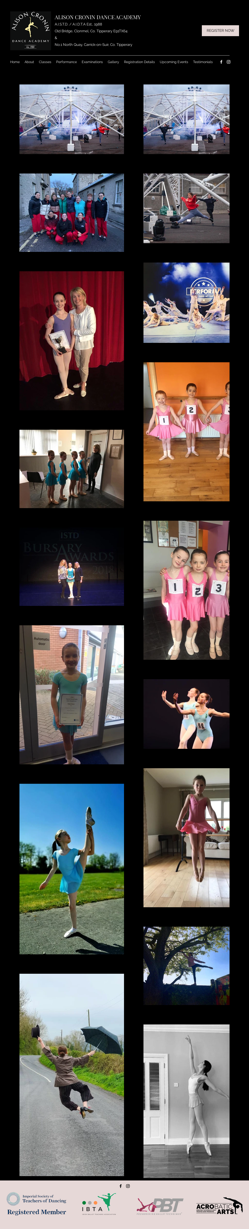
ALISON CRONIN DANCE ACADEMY (98, 17)
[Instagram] (228, 61)
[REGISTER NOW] (220, 30)
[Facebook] (221, 61)
